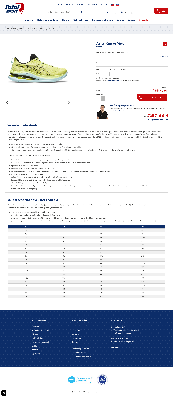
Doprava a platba (79, 352)
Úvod (7, 29)
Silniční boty (42, 29)
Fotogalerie (92, 4)
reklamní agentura (94, 392)
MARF (84, 392)
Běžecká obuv (24, 29)
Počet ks (99, 94)
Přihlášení (111, 12)
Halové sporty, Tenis (47, 20)
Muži (33, 29)
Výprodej (144, 20)
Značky (131, 20)
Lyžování (29, 20)
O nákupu (70, 4)
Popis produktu (13, 125)
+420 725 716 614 (123, 339)
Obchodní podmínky (80, 349)
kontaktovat (119, 111)
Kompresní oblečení (102, 20)
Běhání (65, 20)
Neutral (52, 29)
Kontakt (104, 4)
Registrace (127, 12)
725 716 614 (158, 116)
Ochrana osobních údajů (82, 356)
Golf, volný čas (80, 20)
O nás (60, 4)
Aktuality (80, 4)
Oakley (120, 20)
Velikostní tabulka (30, 125)
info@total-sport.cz (158, 119)
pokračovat (164, 57)
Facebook (115, 347)
